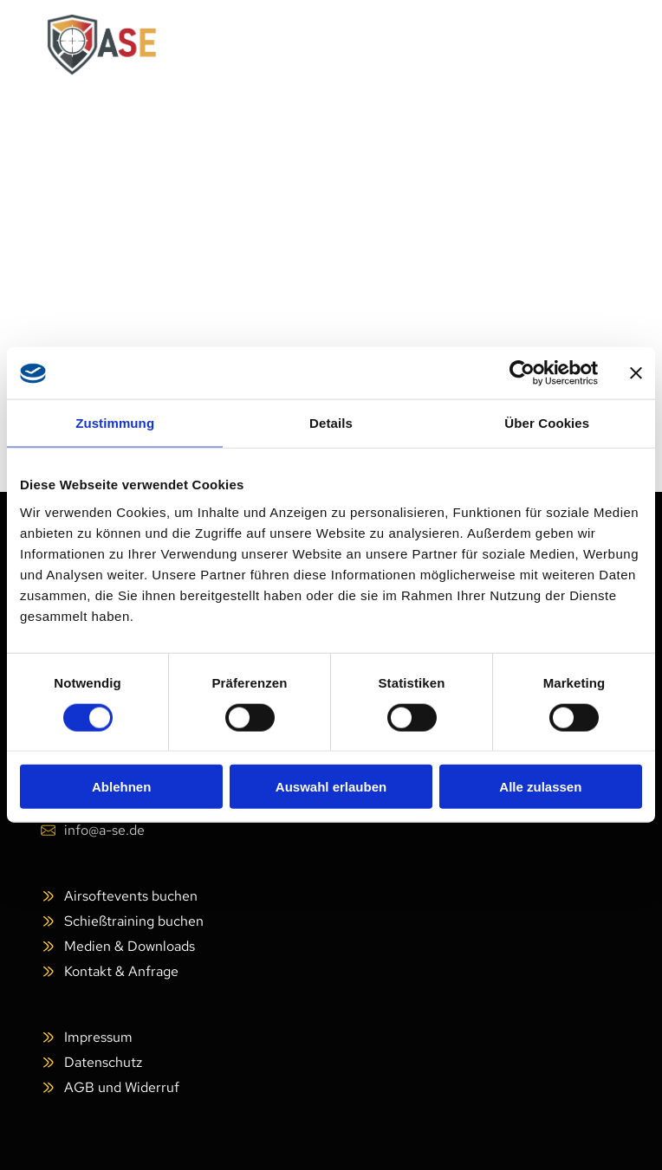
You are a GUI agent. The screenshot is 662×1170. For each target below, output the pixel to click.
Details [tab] (331, 423)
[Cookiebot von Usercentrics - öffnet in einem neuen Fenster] (522, 373)
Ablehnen (121, 786)
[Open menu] (588, 45)
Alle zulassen (540, 786)
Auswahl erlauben (331, 786)
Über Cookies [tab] (546, 423)
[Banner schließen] (636, 373)
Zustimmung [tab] (114, 423)
